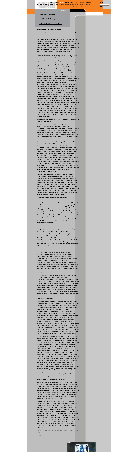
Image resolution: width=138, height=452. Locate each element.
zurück (39, 435)
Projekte (76, 6)
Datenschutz (88, 4)
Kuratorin (61, 7)
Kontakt (76, 4)
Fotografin (56, 7)
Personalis (56, 2)
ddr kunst (67, 6)
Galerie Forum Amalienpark (47, 14)
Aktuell (51, 4)
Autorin (55, 6)
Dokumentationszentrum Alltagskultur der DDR (52, 20)
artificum (67, 2)
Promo (51, 2)
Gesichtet (67, 4)
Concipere (61, 2)
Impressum (88, 2)
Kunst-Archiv (82, 4)
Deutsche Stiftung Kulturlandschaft (49, 16)
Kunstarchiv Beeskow (45, 18)
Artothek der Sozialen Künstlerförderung (50, 24)
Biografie (56, 4)
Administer (82, 2)
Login (76, 7)
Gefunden (72, 4)
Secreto (76, 2)
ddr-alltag (72, 6)
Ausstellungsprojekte (45, 22)
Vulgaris (71, 2)
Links (81, 7)
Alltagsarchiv (82, 6)
